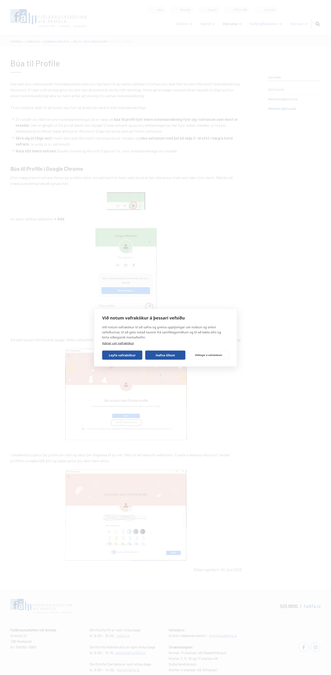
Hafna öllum (165, 355)
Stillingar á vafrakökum (208, 355)
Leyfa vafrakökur (122, 355)
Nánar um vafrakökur (118, 343)
